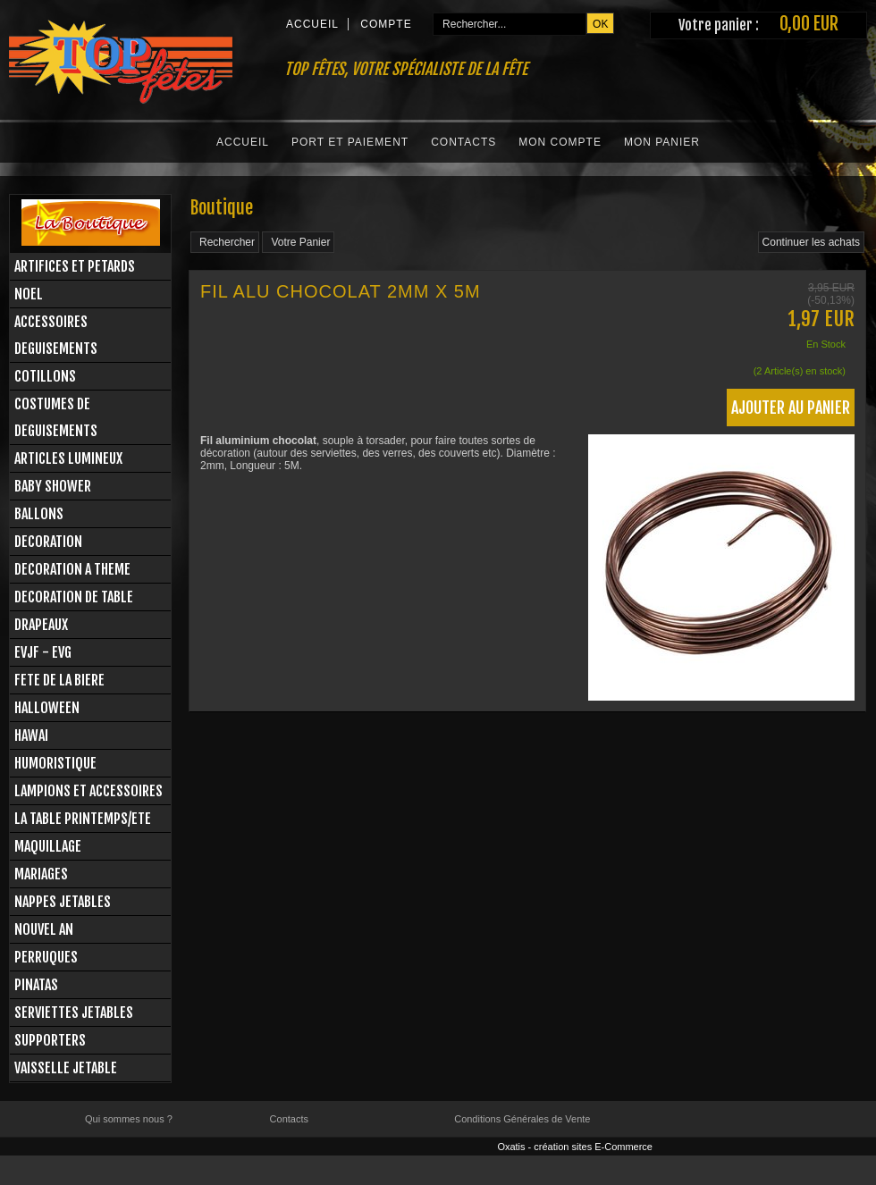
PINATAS (36, 985)
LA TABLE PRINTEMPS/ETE (82, 819)
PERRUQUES (46, 957)
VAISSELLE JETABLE (65, 1068)
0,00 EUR (808, 24)
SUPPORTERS (50, 1040)
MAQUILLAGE (47, 846)
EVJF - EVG (43, 652)
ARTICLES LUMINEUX (68, 458)
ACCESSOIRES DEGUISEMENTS (55, 335)
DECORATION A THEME (72, 569)
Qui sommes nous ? (129, 1119)
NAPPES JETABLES (62, 902)
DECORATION (48, 541)
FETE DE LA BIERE (59, 680)
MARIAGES (41, 874)
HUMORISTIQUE (55, 763)
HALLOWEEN (47, 708)
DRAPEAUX (41, 625)
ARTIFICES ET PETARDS (74, 266)
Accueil (242, 142)
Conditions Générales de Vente (522, 1119)
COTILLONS (45, 376)
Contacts (463, 142)
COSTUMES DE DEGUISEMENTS (55, 417)
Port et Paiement (350, 142)
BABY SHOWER (52, 486)
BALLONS (38, 514)
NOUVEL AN (43, 929)
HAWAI (31, 735)
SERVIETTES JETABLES (73, 1012)
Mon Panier (662, 142)
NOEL (28, 294)
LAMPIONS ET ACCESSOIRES (88, 791)
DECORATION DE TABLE (73, 597)
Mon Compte (560, 142)
